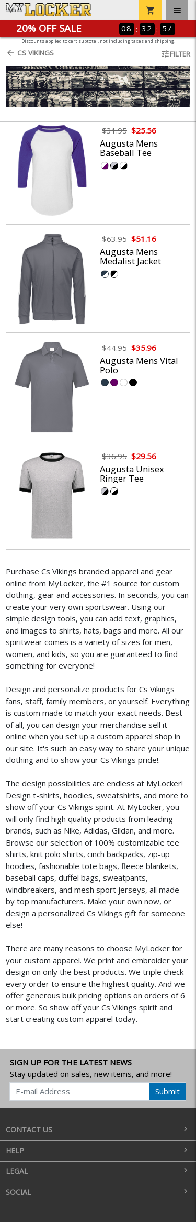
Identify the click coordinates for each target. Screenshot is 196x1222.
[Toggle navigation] (177, 10)
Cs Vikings (30, 53)
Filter (175, 54)
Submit (167, 1091)
